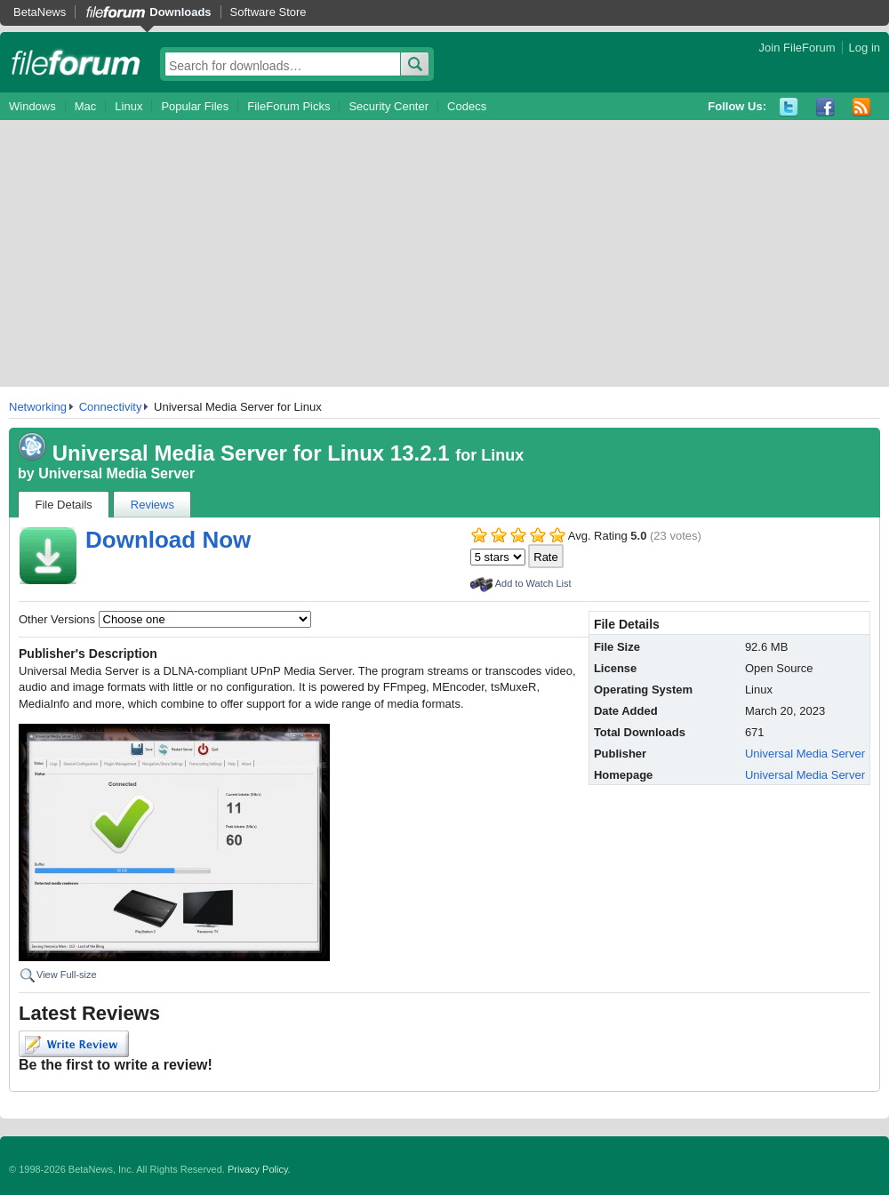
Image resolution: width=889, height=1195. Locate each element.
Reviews (152, 504)
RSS (862, 107)
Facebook (825, 107)
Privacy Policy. (259, 1169)
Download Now (168, 539)
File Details (64, 504)
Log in (864, 47)
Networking (38, 406)
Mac (86, 106)
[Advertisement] (444, 253)
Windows (32, 106)
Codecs (466, 106)
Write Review (74, 1044)
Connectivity (110, 406)
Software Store (268, 12)
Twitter (789, 107)
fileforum (76, 62)
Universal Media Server (116, 473)
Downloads (180, 12)
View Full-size (66, 974)
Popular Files (194, 106)
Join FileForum (797, 47)
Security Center (388, 106)
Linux (128, 106)
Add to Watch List (533, 583)
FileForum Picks (288, 106)
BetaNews (39, 12)
